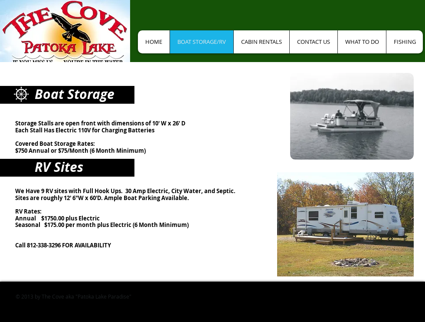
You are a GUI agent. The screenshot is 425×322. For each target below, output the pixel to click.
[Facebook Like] (168, 17)
